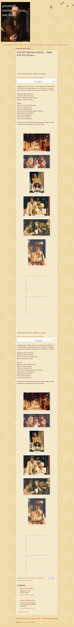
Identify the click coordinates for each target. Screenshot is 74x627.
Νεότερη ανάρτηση (22, 618)
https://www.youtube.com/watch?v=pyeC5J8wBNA (30, 77)
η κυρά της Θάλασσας (26, 580)
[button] (54, 81)
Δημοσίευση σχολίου (24, 611)
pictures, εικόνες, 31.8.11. (37, 44)
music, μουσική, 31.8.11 (20, 44)
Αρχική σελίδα (8, 44)
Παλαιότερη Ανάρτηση (50, 618)
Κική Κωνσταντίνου (25, 588)
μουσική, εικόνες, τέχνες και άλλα (14, 10)
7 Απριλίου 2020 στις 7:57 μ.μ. (27, 608)
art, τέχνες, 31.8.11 (51, 44)
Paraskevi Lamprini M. (26, 600)
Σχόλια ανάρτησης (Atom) (28, 622)
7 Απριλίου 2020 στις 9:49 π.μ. (27, 595)
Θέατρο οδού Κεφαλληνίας (38, 81)
